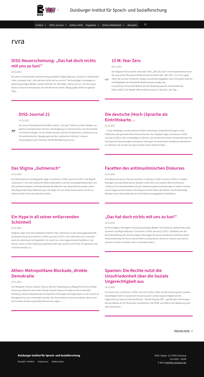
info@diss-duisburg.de (175, 362)
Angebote (92, 25)
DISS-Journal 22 (34, 114)
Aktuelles (132, 25)
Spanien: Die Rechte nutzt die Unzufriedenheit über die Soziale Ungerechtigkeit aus (136, 276)
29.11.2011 (16, 72)
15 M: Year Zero (126, 60)
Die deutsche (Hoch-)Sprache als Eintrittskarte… (136, 117)
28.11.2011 (116, 66)
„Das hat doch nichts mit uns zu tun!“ (141, 217)
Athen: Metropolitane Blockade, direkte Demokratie (49, 273)
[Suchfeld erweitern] (145, 24)
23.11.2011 (24, 120)
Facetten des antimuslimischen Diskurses (145, 168)
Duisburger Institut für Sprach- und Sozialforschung (118, 10)
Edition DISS (76, 25)
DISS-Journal (58, 25)
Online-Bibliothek (113, 25)
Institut (41, 25)
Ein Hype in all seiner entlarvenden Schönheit (45, 219)
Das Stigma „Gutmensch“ (36, 168)
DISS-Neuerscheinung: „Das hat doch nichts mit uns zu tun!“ (53, 63)
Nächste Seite (183, 331)
